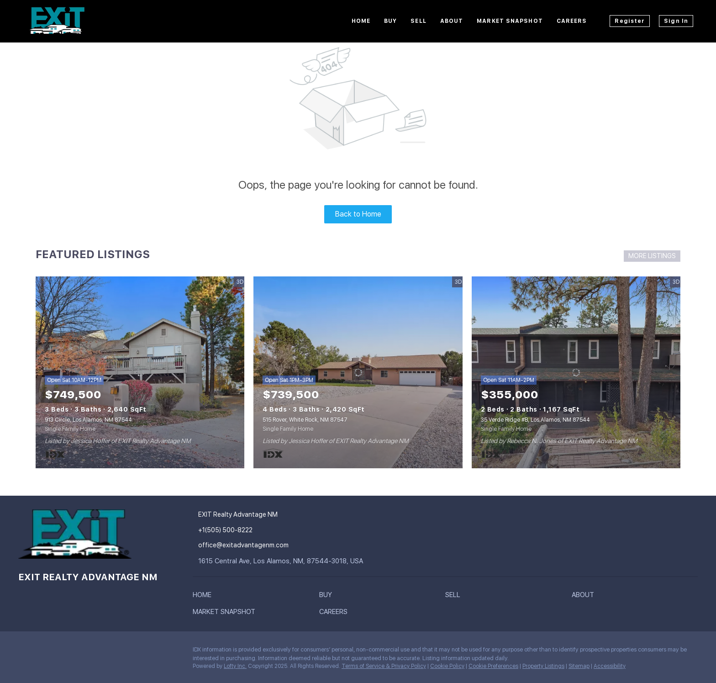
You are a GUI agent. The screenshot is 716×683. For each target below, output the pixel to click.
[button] (204, 597)
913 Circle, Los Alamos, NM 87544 (88, 420)
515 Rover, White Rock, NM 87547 (305, 420)
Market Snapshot (510, 21)
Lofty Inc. (235, 666)
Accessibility (610, 666)
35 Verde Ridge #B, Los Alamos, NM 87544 (535, 420)
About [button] (451, 21)
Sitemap (579, 666)
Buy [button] (390, 21)
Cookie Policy (447, 666)
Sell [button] (418, 21)
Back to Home (358, 214)
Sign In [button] (676, 21)
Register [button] (630, 21)
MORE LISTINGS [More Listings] (652, 255)
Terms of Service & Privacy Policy (384, 666)
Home (361, 21)
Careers (572, 21)
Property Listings (543, 666)
